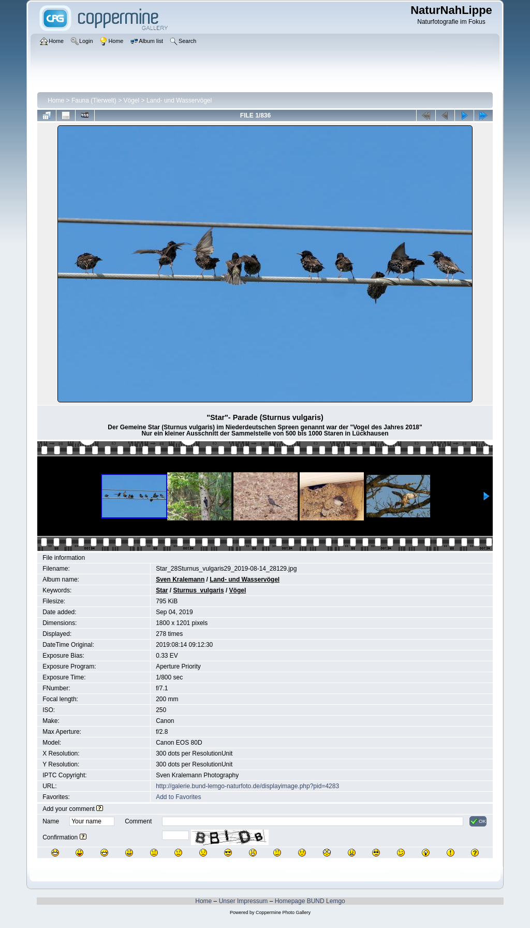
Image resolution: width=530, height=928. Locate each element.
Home (56, 100)
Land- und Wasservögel (179, 100)
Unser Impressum (243, 901)
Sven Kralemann (180, 579)
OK (478, 821)
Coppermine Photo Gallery (283, 912)
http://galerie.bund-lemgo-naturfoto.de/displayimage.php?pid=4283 (247, 786)
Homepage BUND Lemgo (310, 901)
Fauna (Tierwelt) (93, 100)
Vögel (132, 100)
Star (162, 590)
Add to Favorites (178, 797)
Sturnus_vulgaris (198, 590)
